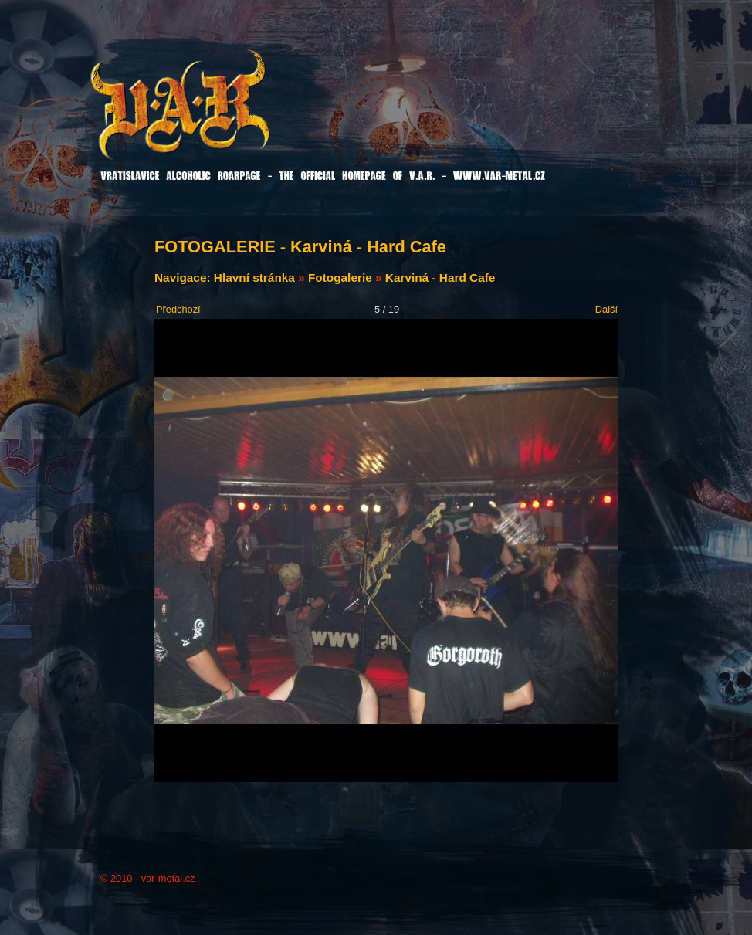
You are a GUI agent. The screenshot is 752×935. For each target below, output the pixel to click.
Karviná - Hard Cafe (440, 277)
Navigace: (184, 277)
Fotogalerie (340, 277)
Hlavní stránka (254, 277)
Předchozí (178, 309)
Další (606, 309)
